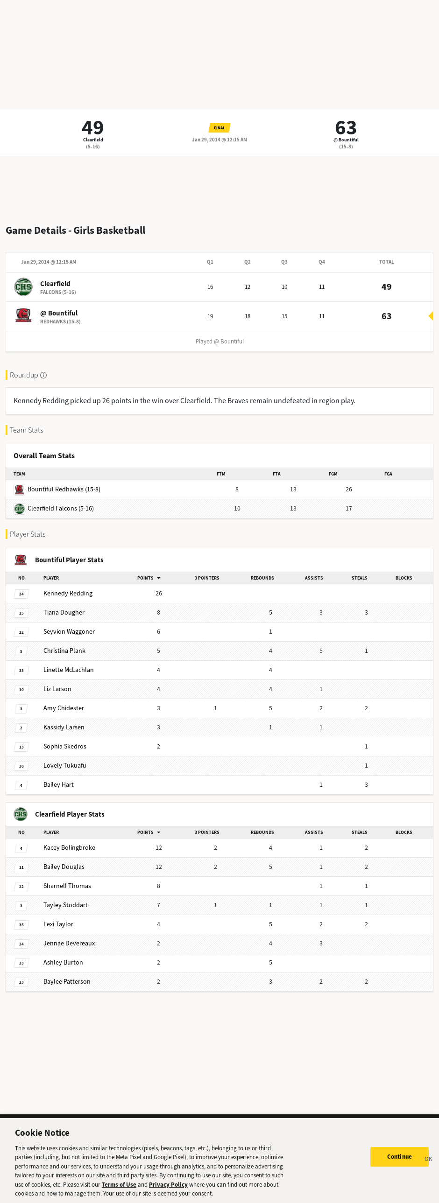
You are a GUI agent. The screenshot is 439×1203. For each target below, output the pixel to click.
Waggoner (69, 631)
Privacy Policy (168, 1191)
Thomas (67, 885)
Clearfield (93, 140)
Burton (63, 962)
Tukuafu (64, 765)
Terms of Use (119, 1191)
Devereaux (69, 943)
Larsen (64, 727)
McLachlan (68, 669)
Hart (58, 784)
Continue (399, 1163)
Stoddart (65, 905)
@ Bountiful (346, 140)
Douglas (64, 866)
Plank (64, 650)
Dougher (64, 612)
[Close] (428, 1166)
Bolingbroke (69, 847)
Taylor (58, 924)
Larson (57, 689)
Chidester (63, 708)
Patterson (67, 981)
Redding (67, 593)
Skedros (64, 746)
